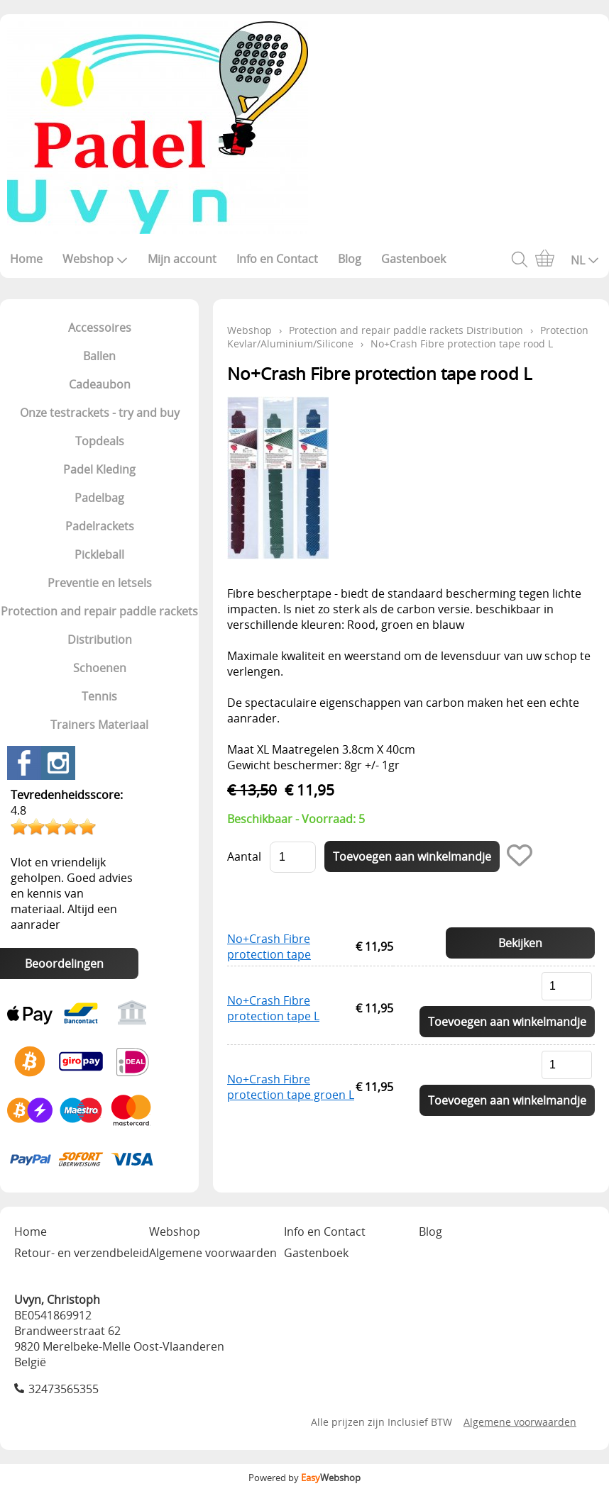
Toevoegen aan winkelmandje (507, 1021)
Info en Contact (277, 259)
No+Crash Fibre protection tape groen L (290, 1086)
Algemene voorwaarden (213, 1253)
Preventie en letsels (100, 583)
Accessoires (99, 327)
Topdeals (99, 441)
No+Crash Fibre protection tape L (273, 1008)
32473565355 (63, 1389)
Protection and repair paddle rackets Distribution (99, 625)
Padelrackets (99, 526)
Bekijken (520, 943)
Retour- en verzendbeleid (81, 1253)
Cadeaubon (100, 384)
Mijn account (182, 259)
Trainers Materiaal (99, 724)
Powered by (304, 1477)
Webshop (95, 259)
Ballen (99, 356)
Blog (349, 259)
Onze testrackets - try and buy (100, 412)
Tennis (99, 696)
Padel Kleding (99, 469)
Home (26, 259)
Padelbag (99, 498)
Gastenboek (413, 259)
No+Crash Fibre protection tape (269, 946)
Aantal (244, 856)
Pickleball (99, 554)
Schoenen (99, 668)
